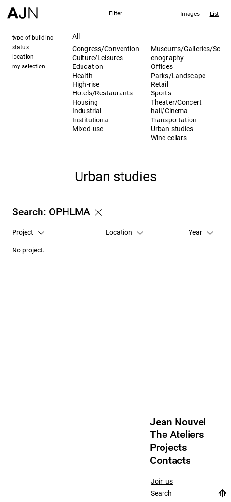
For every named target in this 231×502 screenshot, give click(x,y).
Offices (162, 66)
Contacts (170, 460)
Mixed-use (87, 128)
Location (124, 232)
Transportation (174, 119)
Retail (159, 84)
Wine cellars (169, 137)
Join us (162, 481)
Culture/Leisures (97, 57)
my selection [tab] (28, 66)
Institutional (90, 119)
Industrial (86, 110)
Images (190, 13)
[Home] (22, 9)
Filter (115, 13)
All (76, 35)
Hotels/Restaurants (102, 92)
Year (201, 232)
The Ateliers (177, 434)
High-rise (85, 84)
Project (28, 232)
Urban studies (172, 128)
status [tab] (20, 47)
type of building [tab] (33, 37)
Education (87, 66)
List (214, 13)
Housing (85, 101)
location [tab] (23, 56)
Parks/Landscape (178, 75)
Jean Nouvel (178, 422)
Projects (168, 447)
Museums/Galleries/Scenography (185, 53)
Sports (161, 92)
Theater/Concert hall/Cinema (176, 106)
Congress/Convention (105, 48)
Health (82, 75)
